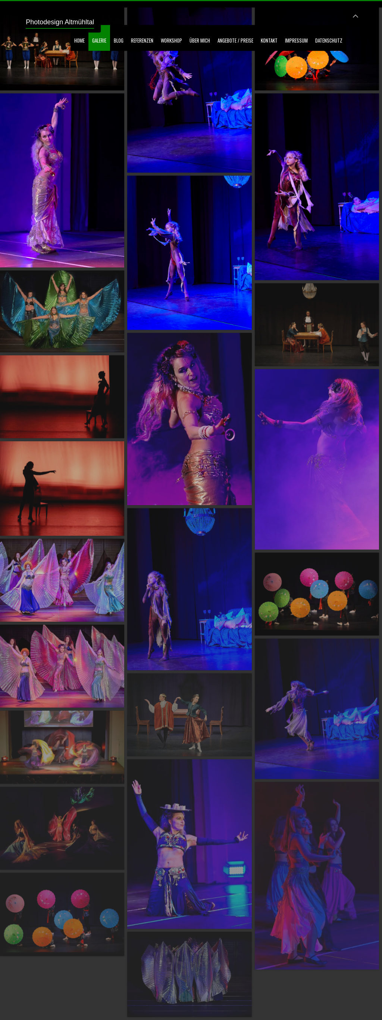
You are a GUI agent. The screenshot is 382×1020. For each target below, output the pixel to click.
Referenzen (142, 40)
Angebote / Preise (235, 40)
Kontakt (269, 40)
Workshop (171, 40)
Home (79, 40)
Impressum (296, 40)
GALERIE (99, 40)
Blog (118, 40)
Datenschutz (328, 40)
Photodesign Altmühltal (60, 22)
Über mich (200, 40)
